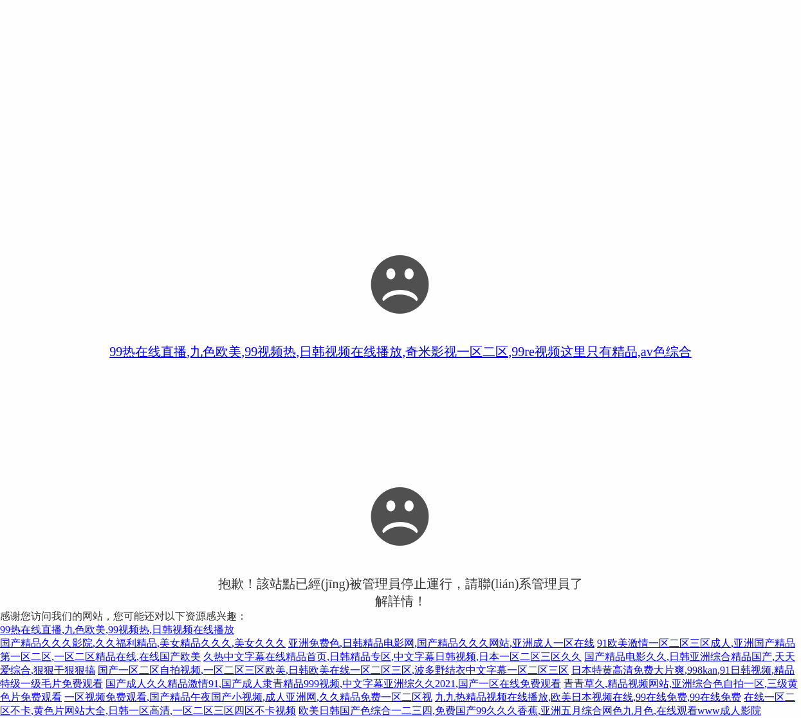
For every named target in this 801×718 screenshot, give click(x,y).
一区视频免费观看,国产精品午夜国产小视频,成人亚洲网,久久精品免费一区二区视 (248, 697)
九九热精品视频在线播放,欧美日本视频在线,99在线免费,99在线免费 (588, 697)
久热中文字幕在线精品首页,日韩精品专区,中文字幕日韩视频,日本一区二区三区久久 (392, 656)
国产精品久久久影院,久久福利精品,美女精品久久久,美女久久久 (143, 643)
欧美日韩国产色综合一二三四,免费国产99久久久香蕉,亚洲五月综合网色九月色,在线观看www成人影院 (530, 710)
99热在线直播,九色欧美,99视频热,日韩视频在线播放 (117, 629)
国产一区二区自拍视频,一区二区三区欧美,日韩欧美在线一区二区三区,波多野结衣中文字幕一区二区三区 (333, 670)
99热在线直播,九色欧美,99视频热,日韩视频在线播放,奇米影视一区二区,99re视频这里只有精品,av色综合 (400, 352)
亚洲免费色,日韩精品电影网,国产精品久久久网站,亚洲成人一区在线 (441, 643)
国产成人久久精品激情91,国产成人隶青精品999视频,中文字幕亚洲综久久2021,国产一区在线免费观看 (333, 683)
